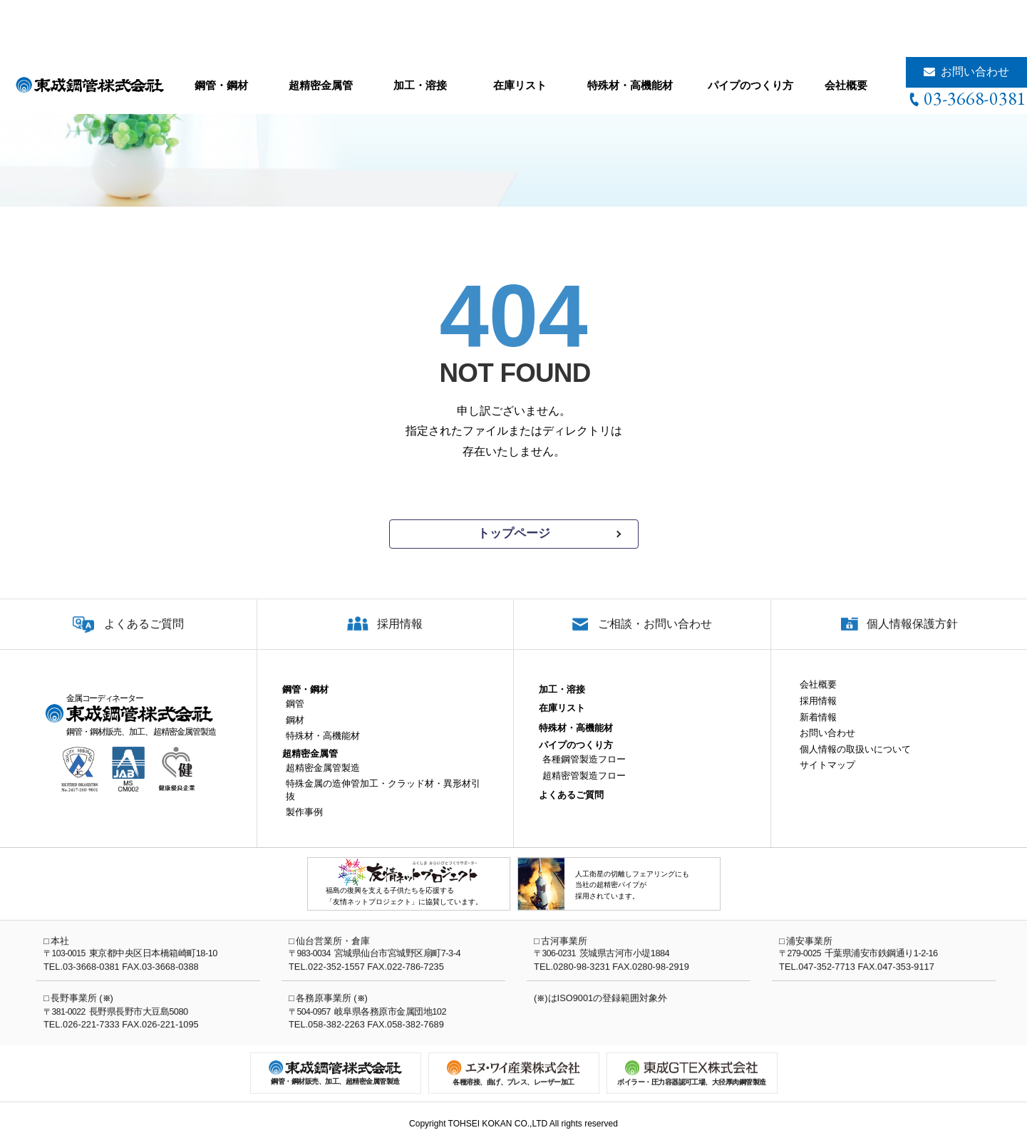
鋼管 (295, 715)
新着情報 (818, 727)
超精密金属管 (321, 85)
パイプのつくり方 (750, 85)
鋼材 (295, 730)
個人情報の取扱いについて (855, 760)
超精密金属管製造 (323, 778)
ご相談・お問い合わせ (655, 635)
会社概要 (846, 85)
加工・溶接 (420, 85)
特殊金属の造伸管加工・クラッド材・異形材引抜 (383, 801)
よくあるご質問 (144, 635)
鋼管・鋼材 (221, 85)
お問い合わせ (975, 72)
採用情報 (400, 635)
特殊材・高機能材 (630, 85)
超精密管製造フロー (584, 786)
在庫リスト (520, 85)
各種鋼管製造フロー (584, 770)
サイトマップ (827, 776)
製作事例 (304, 823)
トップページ (514, 533)
